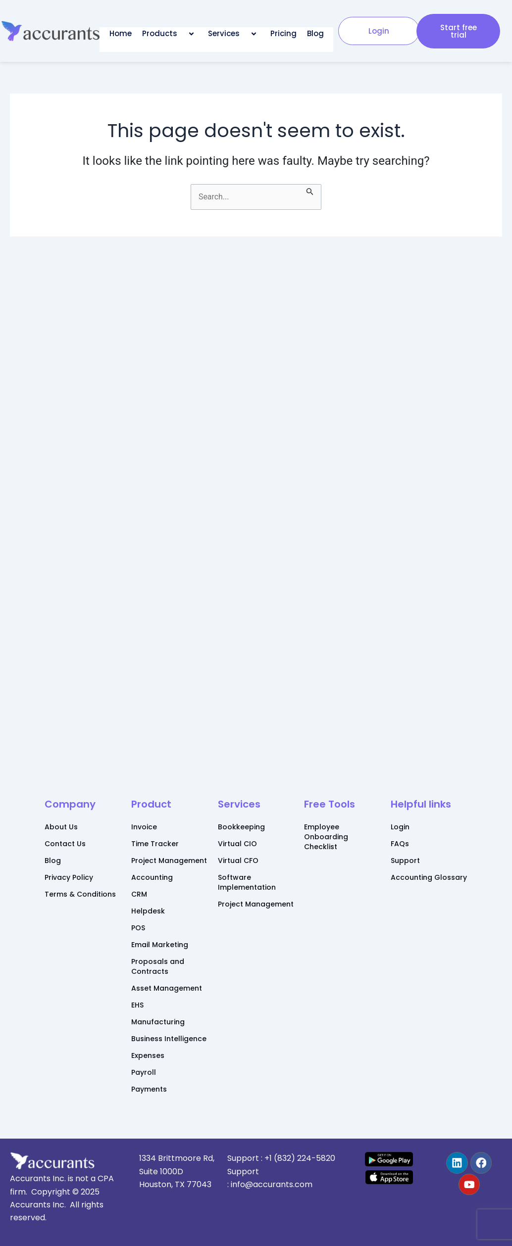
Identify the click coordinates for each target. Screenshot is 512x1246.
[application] (181, 33)
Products (170, 34)
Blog (315, 33)
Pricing (283, 33)
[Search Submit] (310, 190)
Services (234, 34)
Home (120, 33)
